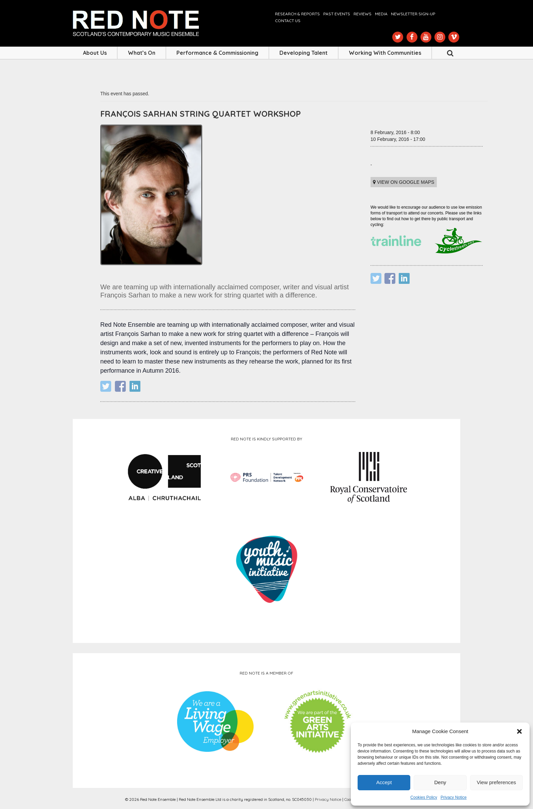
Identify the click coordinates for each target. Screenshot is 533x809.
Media (381, 13)
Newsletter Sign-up (413, 13)
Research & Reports (297, 13)
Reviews (363, 13)
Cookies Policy (423, 797)
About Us (95, 52)
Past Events (336, 13)
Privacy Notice (454, 797)
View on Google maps (403, 182)
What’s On (141, 52)
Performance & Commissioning (217, 52)
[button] (519, 731)
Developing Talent (303, 52)
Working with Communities (385, 52)
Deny (440, 782)
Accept (384, 782)
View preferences (496, 782)
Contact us (287, 20)
